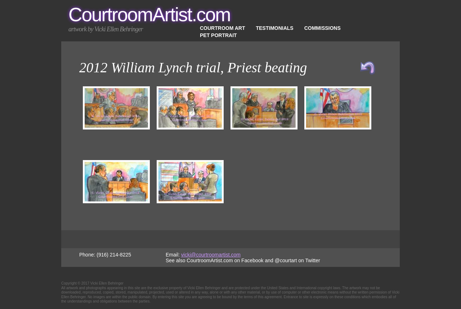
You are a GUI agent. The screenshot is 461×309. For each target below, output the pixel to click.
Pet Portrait (218, 35)
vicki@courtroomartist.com (211, 255)
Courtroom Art (222, 28)
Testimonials (274, 28)
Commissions (322, 28)
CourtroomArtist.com (149, 14)
